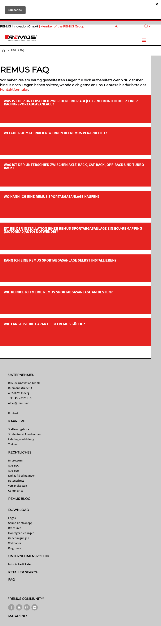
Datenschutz (16, 480)
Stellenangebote (18, 429)
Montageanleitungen (21, 533)
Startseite (3, 50)
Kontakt (13, 413)
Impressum (15, 460)
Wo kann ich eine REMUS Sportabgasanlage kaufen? (51, 196)
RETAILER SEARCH (23, 572)
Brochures (14, 528)
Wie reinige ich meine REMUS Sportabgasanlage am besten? (58, 292)
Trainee (12, 444)
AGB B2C (13, 465)
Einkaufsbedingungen (21, 475)
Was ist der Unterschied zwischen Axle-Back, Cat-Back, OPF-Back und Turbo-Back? (74, 166)
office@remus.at (18, 403)
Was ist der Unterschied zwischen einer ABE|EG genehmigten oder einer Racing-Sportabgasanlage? (71, 102)
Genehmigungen (18, 538)
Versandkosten (17, 485)
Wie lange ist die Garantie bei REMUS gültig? (44, 323)
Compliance (15, 491)
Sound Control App (20, 523)
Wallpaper (14, 543)
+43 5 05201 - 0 (22, 398)
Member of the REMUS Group (62, 26)
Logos (12, 518)
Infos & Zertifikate (19, 564)
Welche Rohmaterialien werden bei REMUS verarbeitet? (55, 132)
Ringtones (14, 548)
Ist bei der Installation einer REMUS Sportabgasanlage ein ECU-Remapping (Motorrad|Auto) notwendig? (73, 230)
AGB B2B (13, 470)
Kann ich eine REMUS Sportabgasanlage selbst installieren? (60, 260)
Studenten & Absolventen (24, 434)
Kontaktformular (14, 90)
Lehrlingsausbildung (21, 439)
